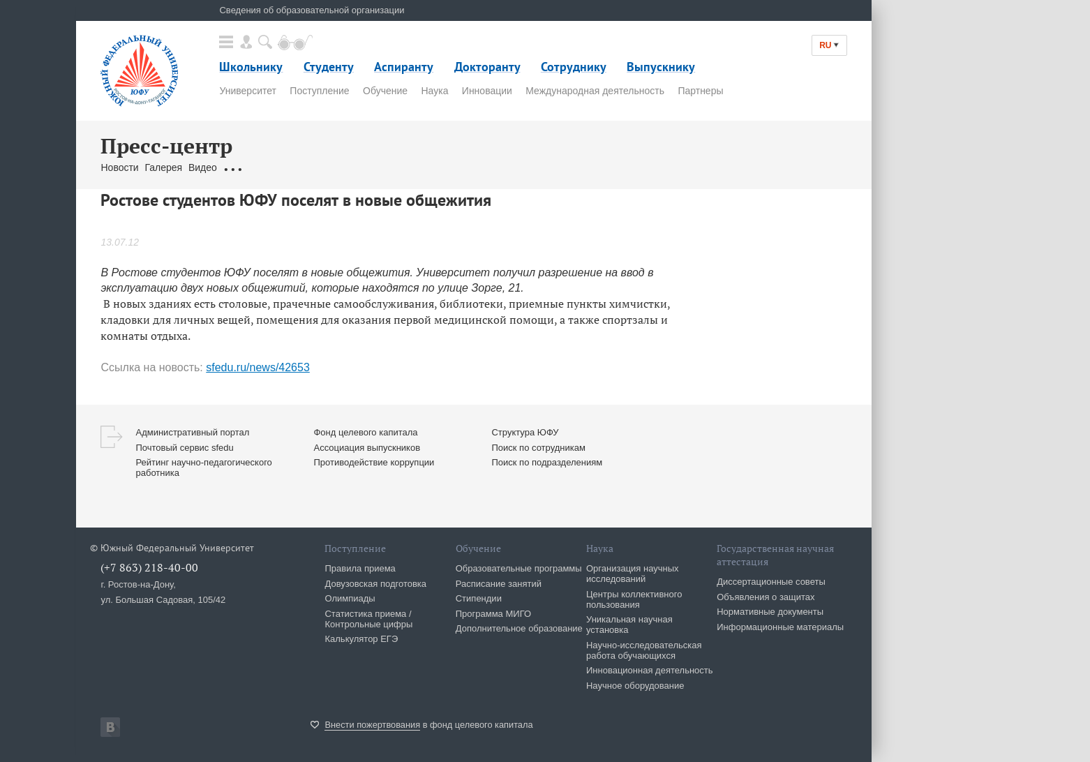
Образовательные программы (519, 568)
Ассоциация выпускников (366, 447)
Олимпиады (349, 598)
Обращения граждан (270, 167)
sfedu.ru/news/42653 (258, 367)
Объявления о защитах (765, 597)
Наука (434, 90)
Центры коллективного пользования (634, 599)
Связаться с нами (363, 167)
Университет (247, 90)
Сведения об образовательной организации (311, 10)
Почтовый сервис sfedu (184, 447)
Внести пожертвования (372, 724)
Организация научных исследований (632, 573)
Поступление (319, 90)
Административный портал (192, 432)
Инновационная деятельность (649, 670)
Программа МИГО (493, 613)
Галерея (163, 167)
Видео (202, 167)
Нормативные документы (770, 611)
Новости (119, 167)
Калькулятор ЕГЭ (361, 639)
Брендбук (430, 167)
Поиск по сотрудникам (538, 447)
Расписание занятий (499, 583)
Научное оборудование (635, 685)
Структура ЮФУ (524, 432)
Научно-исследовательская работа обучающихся (644, 650)
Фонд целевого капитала (365, 432)
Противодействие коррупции (373, 462)
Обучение (385, 90)
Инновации (487, 90)
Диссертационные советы (771, 581)
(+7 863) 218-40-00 (149, 567)
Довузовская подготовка (375, 583)
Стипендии (479, 598)
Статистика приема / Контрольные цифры (368, 618)
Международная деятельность (594, 90)
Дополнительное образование (519, 628)
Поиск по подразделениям (546, 462)
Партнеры (700, 90)
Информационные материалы (780, 627)
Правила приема (359, 568)
